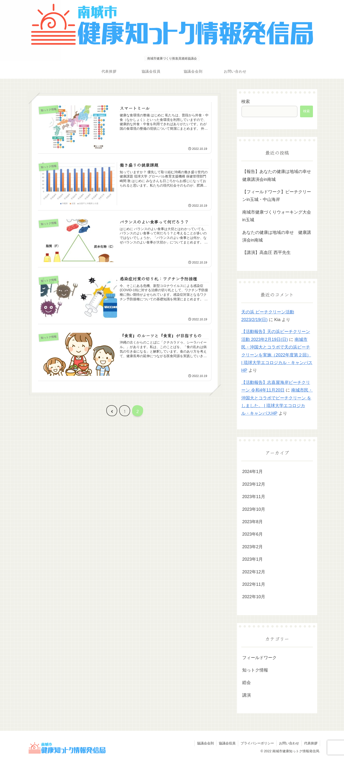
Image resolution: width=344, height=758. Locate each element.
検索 (245, 101)
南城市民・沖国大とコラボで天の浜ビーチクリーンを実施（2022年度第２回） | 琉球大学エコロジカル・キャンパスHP (276, 355)
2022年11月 (253, 584)
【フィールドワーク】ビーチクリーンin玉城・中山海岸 (276, 195)
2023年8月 (252, 521)
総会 (246, 682)
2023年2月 (252, 546)
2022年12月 (253, 572)
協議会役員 (227, 743)
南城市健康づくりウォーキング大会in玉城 (276, 216)
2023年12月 (253, 484)
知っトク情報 (255, 670)
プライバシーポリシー (257, 743)
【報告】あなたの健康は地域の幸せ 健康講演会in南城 (277, 175)
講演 (246, 695)
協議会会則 (205, 743)
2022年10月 (253, 596)
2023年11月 (253, 496)
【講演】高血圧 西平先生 (266, 252)
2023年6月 (252, 534)
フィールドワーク (259, 657)
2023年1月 (252, 559)
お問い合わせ (289, 743)
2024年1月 (252, 471)
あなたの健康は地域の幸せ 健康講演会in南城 (276, 236)
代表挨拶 (310, 743)
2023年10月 (253, 509)
